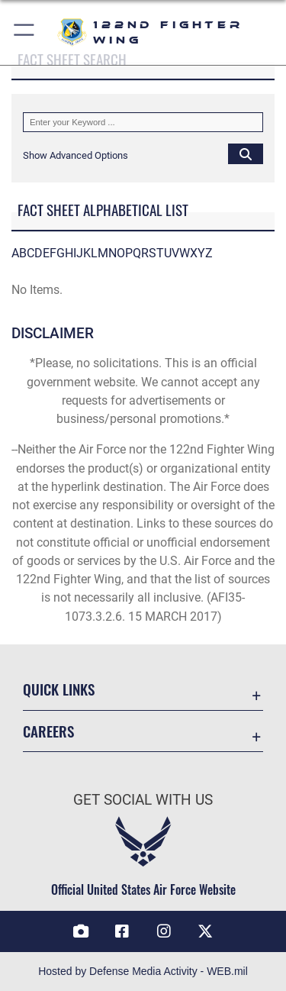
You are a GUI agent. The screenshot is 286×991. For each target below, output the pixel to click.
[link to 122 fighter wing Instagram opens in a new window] (164, 931)
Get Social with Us (143, 800)
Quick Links (59, 689)
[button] (25, 32)
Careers (48, 731)
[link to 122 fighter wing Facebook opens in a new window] (122, 931)
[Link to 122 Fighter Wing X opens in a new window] (205, 931)
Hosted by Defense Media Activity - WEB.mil (143, 971)
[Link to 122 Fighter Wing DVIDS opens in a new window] (80, 931)
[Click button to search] (245, 153)
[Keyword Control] (143, 122)
